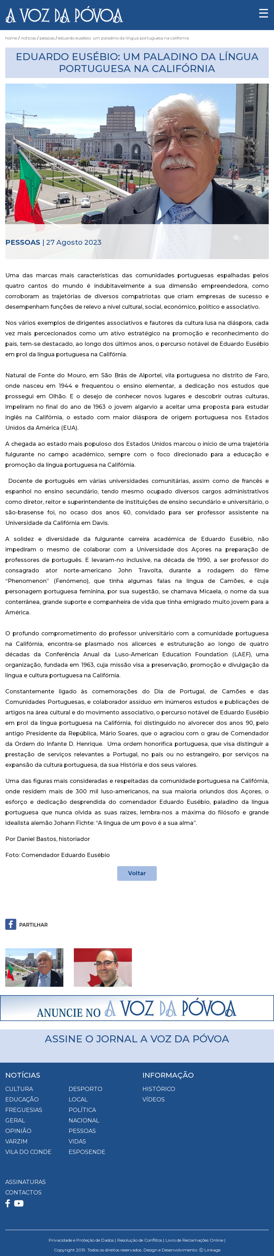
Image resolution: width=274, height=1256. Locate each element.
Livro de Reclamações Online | (195, 1240)
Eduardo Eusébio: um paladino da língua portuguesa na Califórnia (123, 38)
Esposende (87, 1152)
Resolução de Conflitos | (140, 1240)
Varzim (16, 1141)
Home (11, 38)
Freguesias (23, 1110)
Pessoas (47, 38)
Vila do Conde (28, 1152)
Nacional (84, 1120)
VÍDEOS (153, 1099)
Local (78, 1099)
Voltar (137, 873)
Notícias (28, 38)
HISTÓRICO (158, 1089)
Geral (15, 1120)
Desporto (86, 1089)
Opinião (18, 1131)
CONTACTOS (23, 1192)
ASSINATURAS (25, 1182)
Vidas (77, 1141)
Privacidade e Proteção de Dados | (82, 1240)
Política (82, 1110)
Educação (22, 1099)
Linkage (212, 1250)
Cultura (19, 1089)
